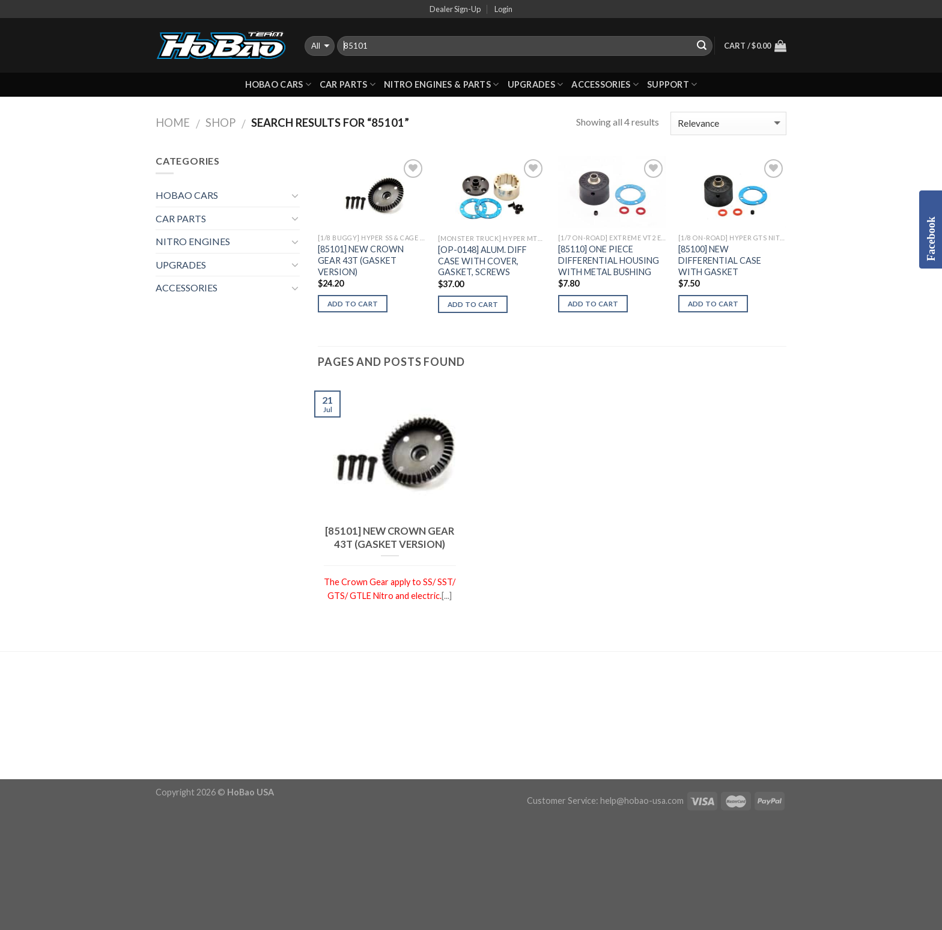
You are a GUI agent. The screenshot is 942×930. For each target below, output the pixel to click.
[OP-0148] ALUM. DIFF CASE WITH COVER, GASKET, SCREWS (482, 261)
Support (672, 84)
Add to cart (352, 304)
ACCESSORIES (605, 84)
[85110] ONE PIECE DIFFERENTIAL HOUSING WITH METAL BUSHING (608, 260)
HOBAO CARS (278, 84)
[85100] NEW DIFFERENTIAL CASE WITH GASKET (719, 260)
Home (173, 122)
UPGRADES (536, 84)
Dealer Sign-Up (455, 9)
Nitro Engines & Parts (441, 84)
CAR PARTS (347, 84)
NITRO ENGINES (193, 241)
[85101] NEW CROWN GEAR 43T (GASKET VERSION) (361, 260)
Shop (220, 122)
